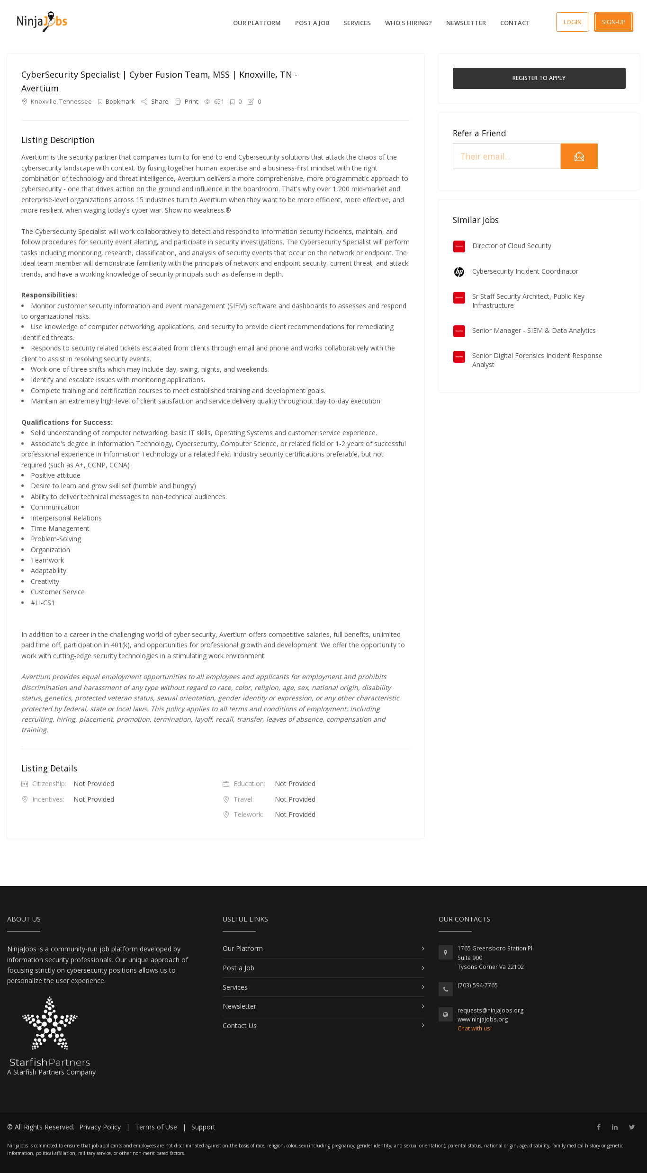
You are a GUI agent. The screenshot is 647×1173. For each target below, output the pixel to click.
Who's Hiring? (408, 22)
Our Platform (257, 22)
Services (357, 22)
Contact (515, 22)
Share (155, 101)
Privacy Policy (100, 1126)
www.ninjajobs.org (483, 1019)
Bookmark (117, 101)
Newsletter (466, 22)
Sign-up (614, 22)
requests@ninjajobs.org (491, 1010)
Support (203, 1126)
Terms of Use (156, 1126)
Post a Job (312, 22)
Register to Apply (539, 78)
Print (187, 101)
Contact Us (240, 1025)
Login (573, 22)
